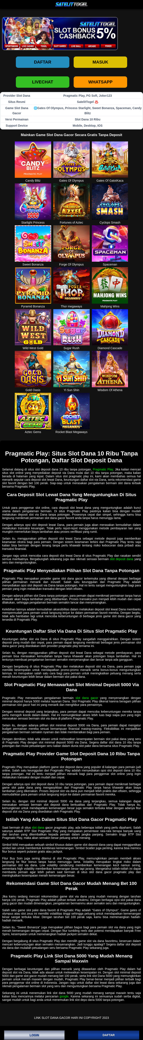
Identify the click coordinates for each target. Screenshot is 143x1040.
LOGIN (34, 1035)
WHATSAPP (100, 82)
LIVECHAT (42, 82)
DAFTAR (109, 1035)
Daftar (42, 62)
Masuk (100, 62)
